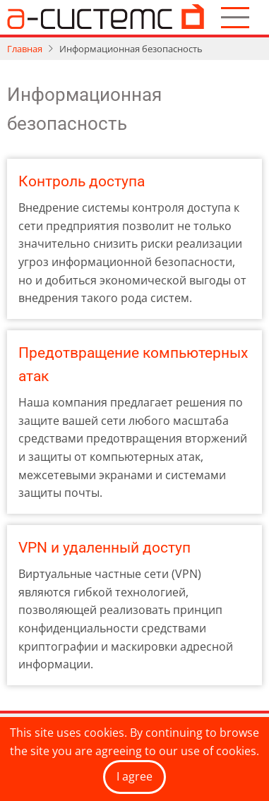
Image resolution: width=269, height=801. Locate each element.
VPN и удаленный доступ (104, 547)
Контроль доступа (81, 181)
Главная (24, 48)
